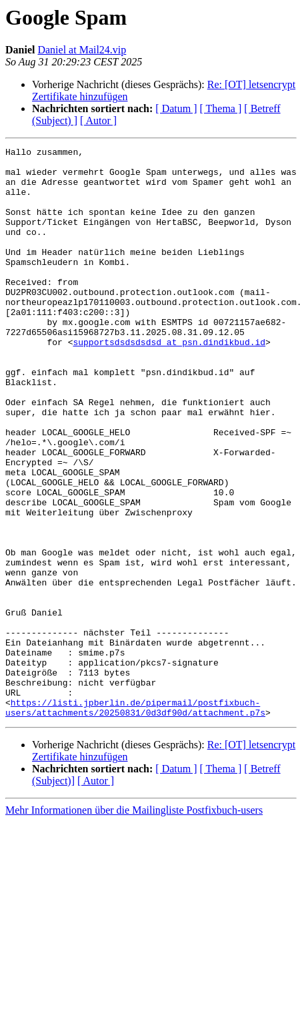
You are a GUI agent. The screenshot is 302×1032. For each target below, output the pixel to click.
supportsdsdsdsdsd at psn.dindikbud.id (169, 382)
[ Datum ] (176, 108)
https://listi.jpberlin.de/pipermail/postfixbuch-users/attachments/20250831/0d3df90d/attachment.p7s (135, 820)
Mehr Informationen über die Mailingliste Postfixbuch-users (134, 924)
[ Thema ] (221, 108)
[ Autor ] (98, 120)
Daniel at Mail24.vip (81, 49)
